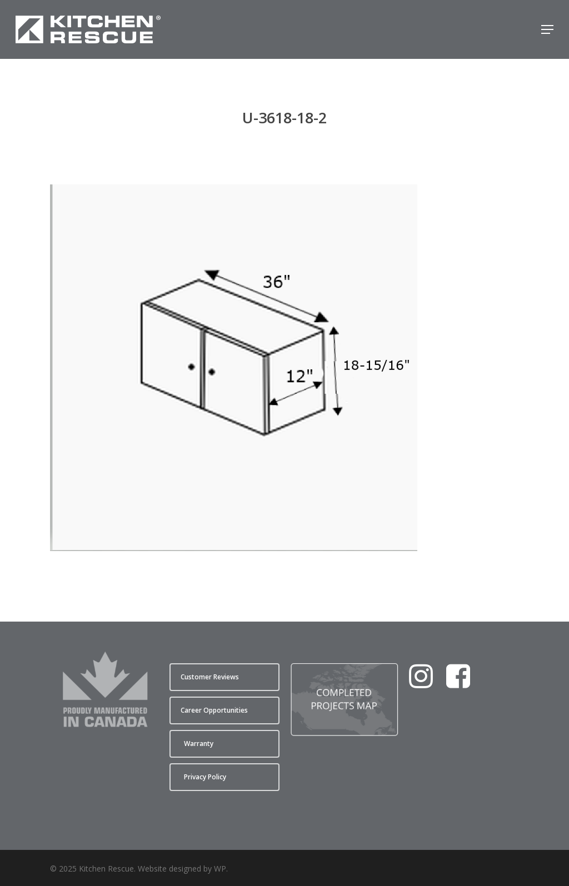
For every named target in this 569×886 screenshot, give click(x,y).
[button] (547, 29)
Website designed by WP (182, 868)
